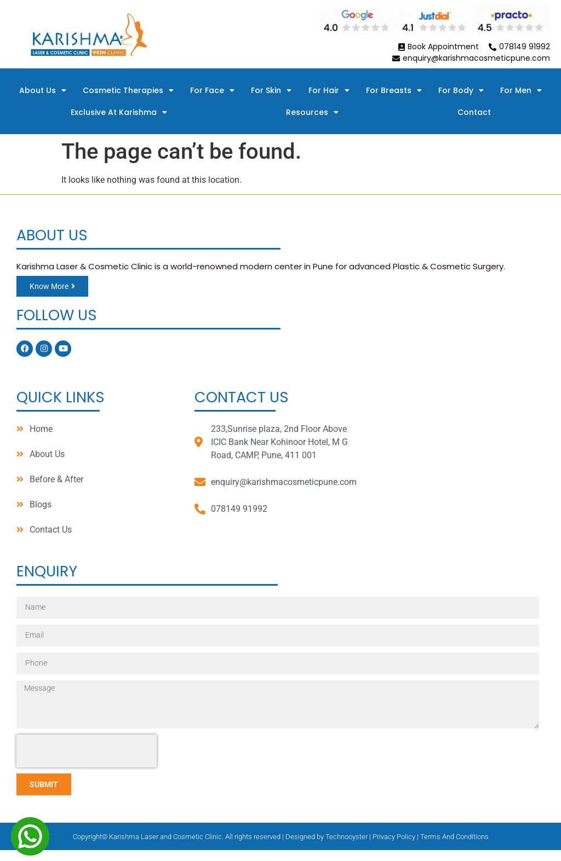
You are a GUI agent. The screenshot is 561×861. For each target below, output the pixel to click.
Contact (474, 112)
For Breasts (394, 90)
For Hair (329, 90)
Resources (312, 112)
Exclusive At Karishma (119, 112)
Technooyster (346, 837)
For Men (521, 90)
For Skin (271, 90)
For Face (212, 90)
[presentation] (86, 751)
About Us (42, 90)
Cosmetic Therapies (128, 90)
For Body (461, 90)
